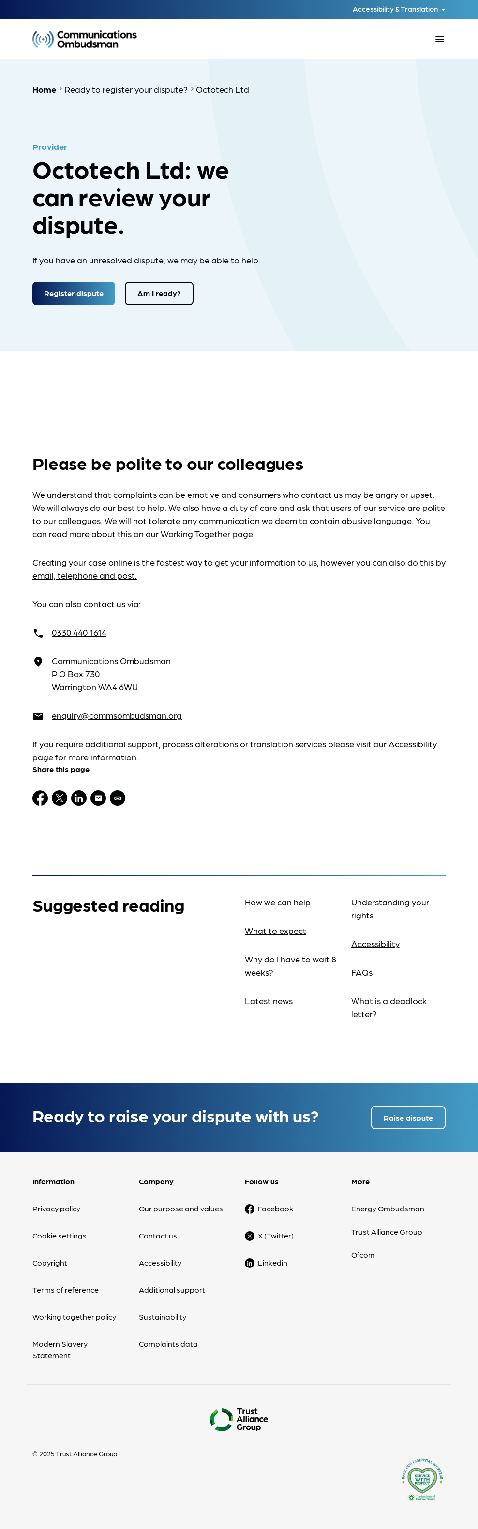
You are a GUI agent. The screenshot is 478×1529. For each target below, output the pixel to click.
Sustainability (162, 1316)
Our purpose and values (181, 1208)
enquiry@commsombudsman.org (117, 715)
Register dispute (74, 293)
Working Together (195, 533)
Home (44, 89)
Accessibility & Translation (395, 9)
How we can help (278, 901)
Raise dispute (408, 1117)
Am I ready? (159, 293)
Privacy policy (56, 1208)
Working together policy (74, 1316)
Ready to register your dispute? (126, 89)
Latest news (269, 1000)
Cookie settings (59, 1235)
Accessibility (412, 743)
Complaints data (168, 1344)
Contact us (158, 1235)
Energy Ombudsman (387, 1208)
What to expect (275, 930)
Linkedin (272, 1262)
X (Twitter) (276, 1235)
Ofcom (363, 1255)
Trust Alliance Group (386, 1231)
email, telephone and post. (84, 575)
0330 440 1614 (79, 632)
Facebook (275, 1208)
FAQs (362, 971)
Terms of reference (65, 1289)
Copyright (49, 1262)
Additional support (172, 1289)
